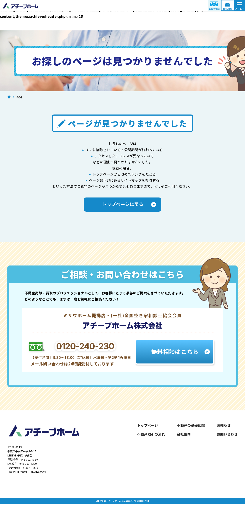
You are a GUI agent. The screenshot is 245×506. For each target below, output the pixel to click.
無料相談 (227, 9)
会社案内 (184, 435)
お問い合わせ (227, 435)
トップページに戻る (122, 204)
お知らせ (224, 426)
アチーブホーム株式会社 (122, 5)
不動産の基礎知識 (191, 426)
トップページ (103, 174)
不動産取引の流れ (151, 435)
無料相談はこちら (174, 352)
